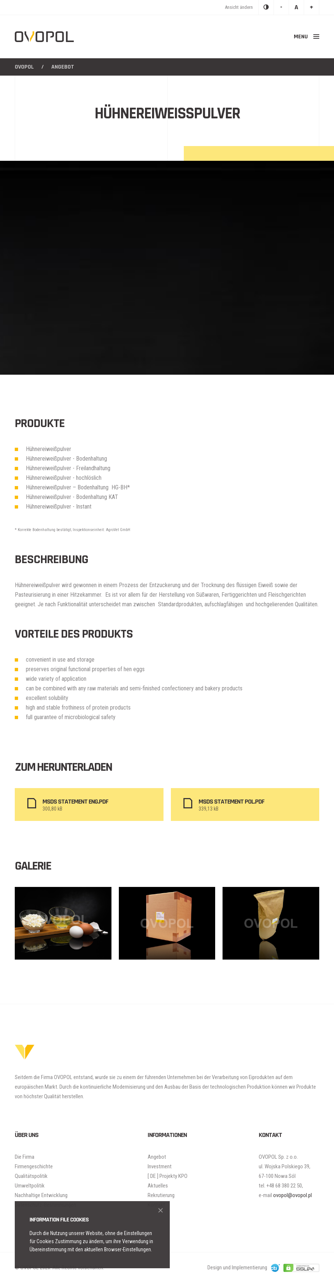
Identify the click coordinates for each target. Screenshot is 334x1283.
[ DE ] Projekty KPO (167, 1176)
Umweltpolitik (30, 1185)
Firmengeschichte (34, 1166)
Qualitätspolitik (31, 1176)
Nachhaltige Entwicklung (41, 1195)
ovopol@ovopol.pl (292, 1195)
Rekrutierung (161, 1195)
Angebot (157, 1157)
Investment (160, 1166)
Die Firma (24, 1157)
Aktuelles (158, 1185)
